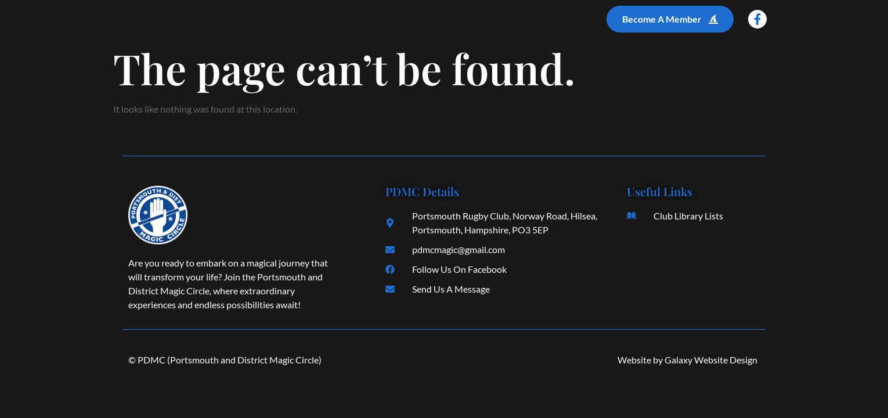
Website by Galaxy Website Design (687, 359)
